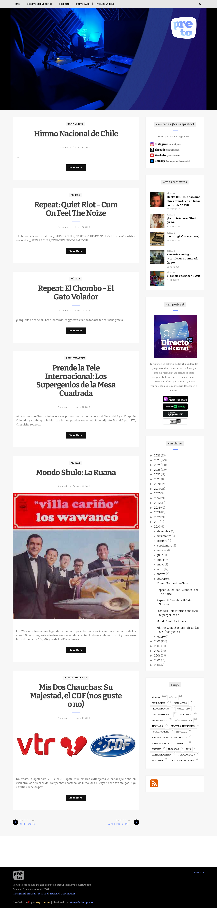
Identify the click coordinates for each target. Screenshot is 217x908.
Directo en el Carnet (39, 4)
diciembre (164, 531)
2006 (157, 655)
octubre (162, 540)
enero (161, 636)
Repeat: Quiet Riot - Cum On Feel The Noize (76, 209)
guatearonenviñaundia (183, 726)
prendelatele (75, 358)
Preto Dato (83, 4)
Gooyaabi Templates (81, 902)
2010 (157, 526)
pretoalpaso (180, 703)
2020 (157, 479)
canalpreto (75, 124)
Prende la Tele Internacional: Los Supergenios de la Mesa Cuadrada (76, 380)
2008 (157, 646)
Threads (31, 893)
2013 (157, 512)
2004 (157, 665)
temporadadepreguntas (182, 761)
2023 (157, 469)
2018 (157, 488)
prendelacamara (186, 755)
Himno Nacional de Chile (76, 133)
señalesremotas (183, 720)
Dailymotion (68, 893)
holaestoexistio (160, 732)
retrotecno (186, 715)
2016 (157, 498)
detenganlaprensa (161, 755)
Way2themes (43, 902)
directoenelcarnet (162, 715)
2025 (157, 460)
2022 (157, 474)
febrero (162, 578)
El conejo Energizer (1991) (183, 275)
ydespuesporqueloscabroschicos (170, 738)
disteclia (156, 749)
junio (160, 559)
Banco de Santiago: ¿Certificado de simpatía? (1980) (183, 258)
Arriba (198, 872)
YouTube (43, 893)
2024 (157, 465)
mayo (160, 564)
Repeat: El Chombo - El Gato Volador (76, 292)
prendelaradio (159, 720)
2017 (157, 493)
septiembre (164, 545)
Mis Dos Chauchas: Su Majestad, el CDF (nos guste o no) (76, 696)
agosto (161, 550)
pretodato (181, 732)
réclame (171, 194)
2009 (157, 641)
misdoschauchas (75, 677)
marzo (161, 574)
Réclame (64, 4)
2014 (157, 507)
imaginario (157, 726)
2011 (156, 521)
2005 (157, 660)
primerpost (157, 761)
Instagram (19, 893)
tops (188, 749)
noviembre (164, 536)
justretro (182, 743)
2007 (157, 650)
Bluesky (54, 893)
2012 (157, 517)
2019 (157, 484)
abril (160, 569)
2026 (157, 455)
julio (160, 555)
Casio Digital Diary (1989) (183, 236)
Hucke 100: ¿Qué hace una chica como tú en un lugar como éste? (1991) (183, 201)
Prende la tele (105, 4)
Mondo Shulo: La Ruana (76, 472)
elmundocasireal (161, 743)
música (75, 195)
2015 (157, 503)
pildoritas (173, 749)
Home (17, 4)
